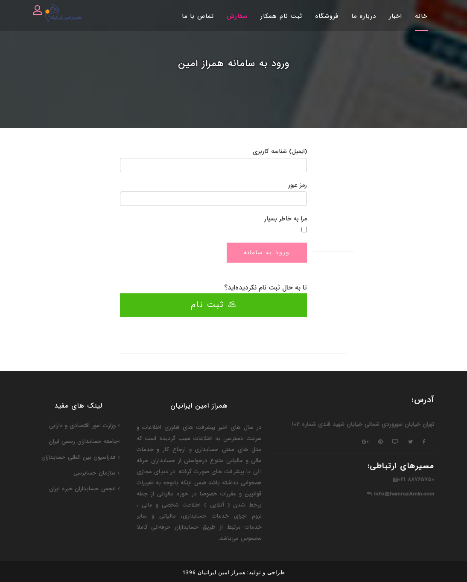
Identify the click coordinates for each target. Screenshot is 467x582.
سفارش (237, 16)
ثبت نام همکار (281, 16)
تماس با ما (198, 16)
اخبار (395, 16)
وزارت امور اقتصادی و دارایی (84, 426)
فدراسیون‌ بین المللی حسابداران (80, 457)
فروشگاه (327, 16)
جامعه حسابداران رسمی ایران (84, 441)
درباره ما (363, 16)
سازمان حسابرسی (96, 473)
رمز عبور (297, 185)
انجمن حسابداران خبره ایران (84, 489)
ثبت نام (213, 304)
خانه (421, 16)
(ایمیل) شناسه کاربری (280, 151)
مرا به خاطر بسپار (285, 218)
